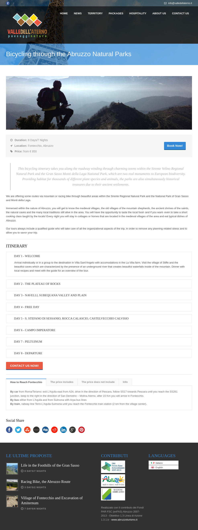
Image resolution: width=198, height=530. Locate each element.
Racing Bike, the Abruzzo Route (45, 481)
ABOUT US (159, 13)
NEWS (78, 13)
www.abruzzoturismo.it (124, 519)
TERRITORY (95, 13)
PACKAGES (116, 13)
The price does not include (98, 381)
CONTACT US (180, 13)
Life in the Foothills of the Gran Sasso (50, 465)
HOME (64, 13)
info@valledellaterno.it (180, 3)
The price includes (61, 381)
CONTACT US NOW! (24, 365)
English (157, 467)
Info (125, 381)
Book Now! (175, 145)
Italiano (157, 463)
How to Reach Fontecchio (26, 382)
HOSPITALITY (137, 13)
